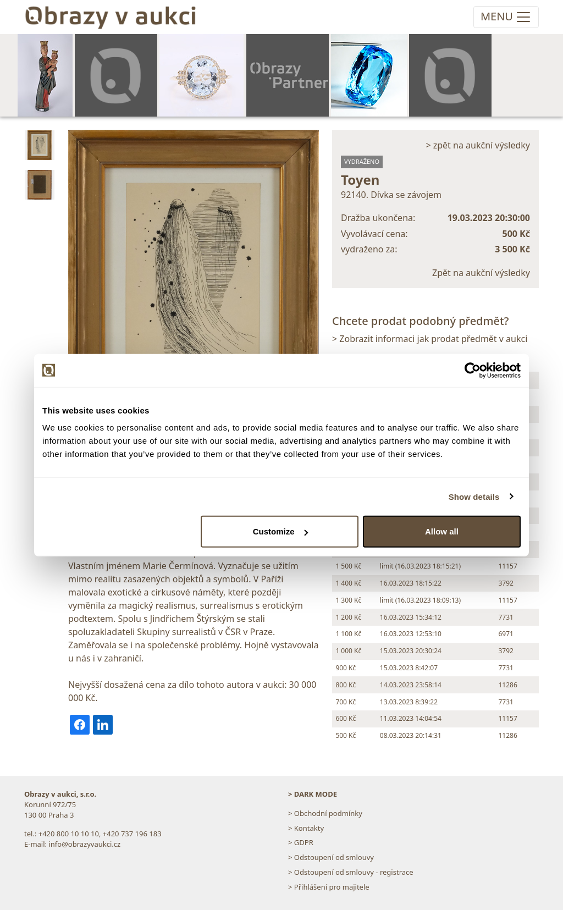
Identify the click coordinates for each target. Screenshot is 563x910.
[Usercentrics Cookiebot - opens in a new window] (472, 370)
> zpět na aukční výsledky (478, 145)
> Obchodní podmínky (325, 813)
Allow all (442, 531)
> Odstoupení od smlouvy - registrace (350, 872)
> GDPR (300, 842)
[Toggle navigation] (506, 17)
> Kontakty (306, 828)
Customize (280, 531)
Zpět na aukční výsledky (481, 273)
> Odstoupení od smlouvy (331, 857)
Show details (474, 496)
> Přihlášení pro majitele (328, 887)
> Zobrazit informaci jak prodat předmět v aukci (429, 339)
